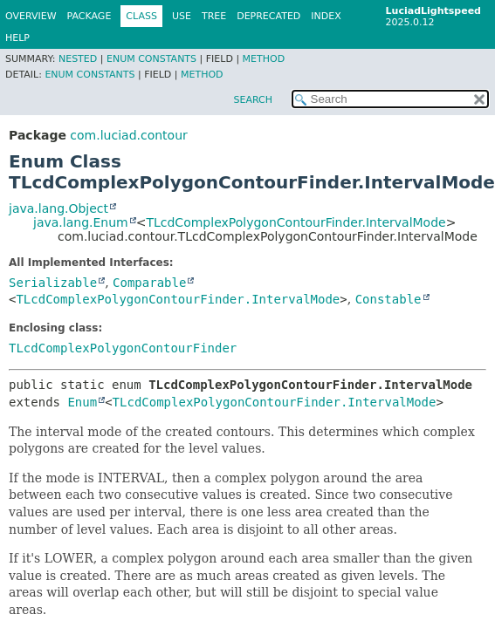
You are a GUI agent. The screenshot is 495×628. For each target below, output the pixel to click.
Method (264, 59)
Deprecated (268, 16)
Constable (388, 299)
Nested (77, 59)
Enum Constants (151, 59)
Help (17, 38)
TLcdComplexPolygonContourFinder (123, 348)
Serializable (53, 283)
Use (181, 16)
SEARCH (252, 100)
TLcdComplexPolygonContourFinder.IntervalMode (295, 222)
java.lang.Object (58, 208)
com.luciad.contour (128, 135)
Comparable (149, 283)
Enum (82, 402)
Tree (214, 16)
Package (89, 16)
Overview (31, 16)
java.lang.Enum (80, 222)
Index (325, 16)
